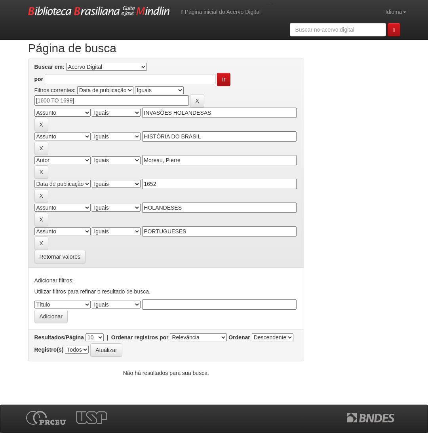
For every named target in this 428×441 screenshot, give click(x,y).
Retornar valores (60, 257)
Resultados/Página (59, 337)
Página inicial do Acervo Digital (221, 12)
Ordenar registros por (140, 337)
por (39, 79)
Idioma (395, 12)
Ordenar (239, 337)
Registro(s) (49, 349)
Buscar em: (49, 67)
